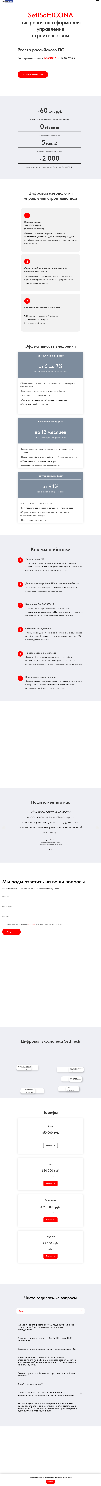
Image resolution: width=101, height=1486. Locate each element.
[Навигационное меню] (97, 1)
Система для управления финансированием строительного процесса (24, 1068)
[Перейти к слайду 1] (49, 849)
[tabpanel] (50, 1370)
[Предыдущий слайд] (3, 827)
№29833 (50, 58)
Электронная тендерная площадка (75, 1079)
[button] (33, 74)
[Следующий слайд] (97, 827)
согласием (31, 924)
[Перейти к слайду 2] (51, 849)
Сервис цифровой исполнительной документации (28, 1091)
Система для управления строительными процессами (76, 1069)
